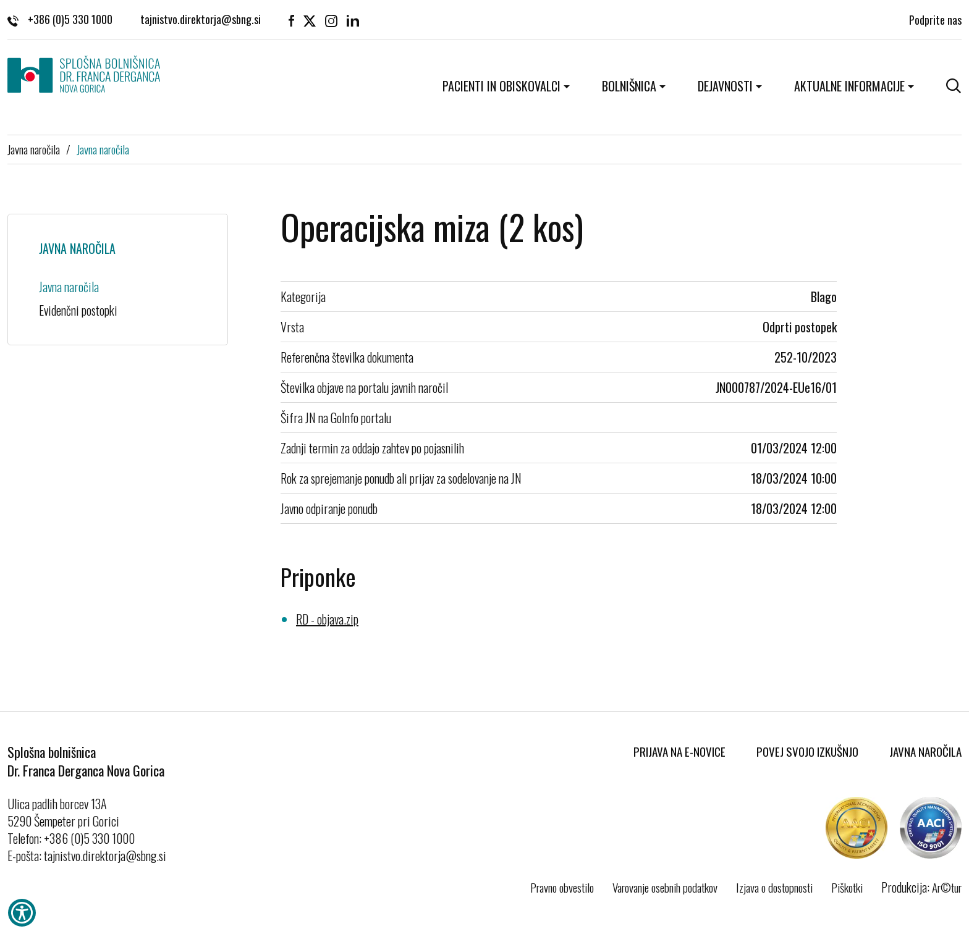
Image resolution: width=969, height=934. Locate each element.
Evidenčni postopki (78, 310)
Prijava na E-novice (679, 751)
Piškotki (847, 887)
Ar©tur (947, 887)
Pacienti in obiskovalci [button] (501, 86)
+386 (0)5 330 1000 (59, 19)
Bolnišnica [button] (629, 86)
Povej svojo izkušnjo (807, 751)
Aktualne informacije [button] (849, 86)
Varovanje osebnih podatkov (664, 887)
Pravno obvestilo (562, 887)
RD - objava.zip (327, 619)
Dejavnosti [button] (725, 86)
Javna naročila (33, 149)
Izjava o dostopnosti (774, 887)
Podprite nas (935, 19)
